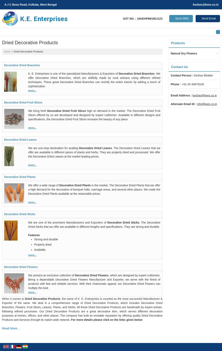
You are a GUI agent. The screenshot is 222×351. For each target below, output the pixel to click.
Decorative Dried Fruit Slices (23, 102)
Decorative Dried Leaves (20, 139)
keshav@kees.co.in (206, 4)
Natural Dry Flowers (184, 53)
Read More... (11, 328)
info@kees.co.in (207, 104)
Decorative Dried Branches (22, 65)
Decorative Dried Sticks (19, 214)
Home (7, 51)
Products (178, 43)
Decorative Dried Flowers (21, 267)
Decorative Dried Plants (20, 177)
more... (32, 90)
